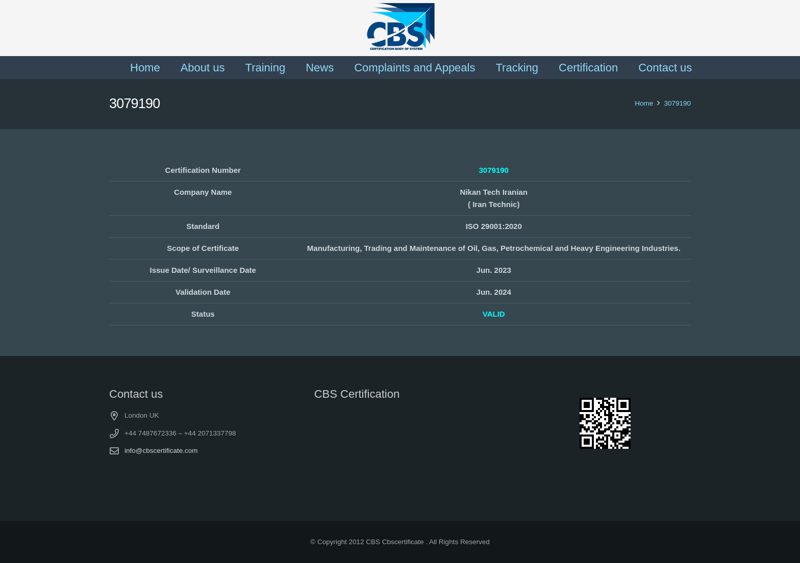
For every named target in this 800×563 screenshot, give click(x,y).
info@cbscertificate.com (161, 450)
